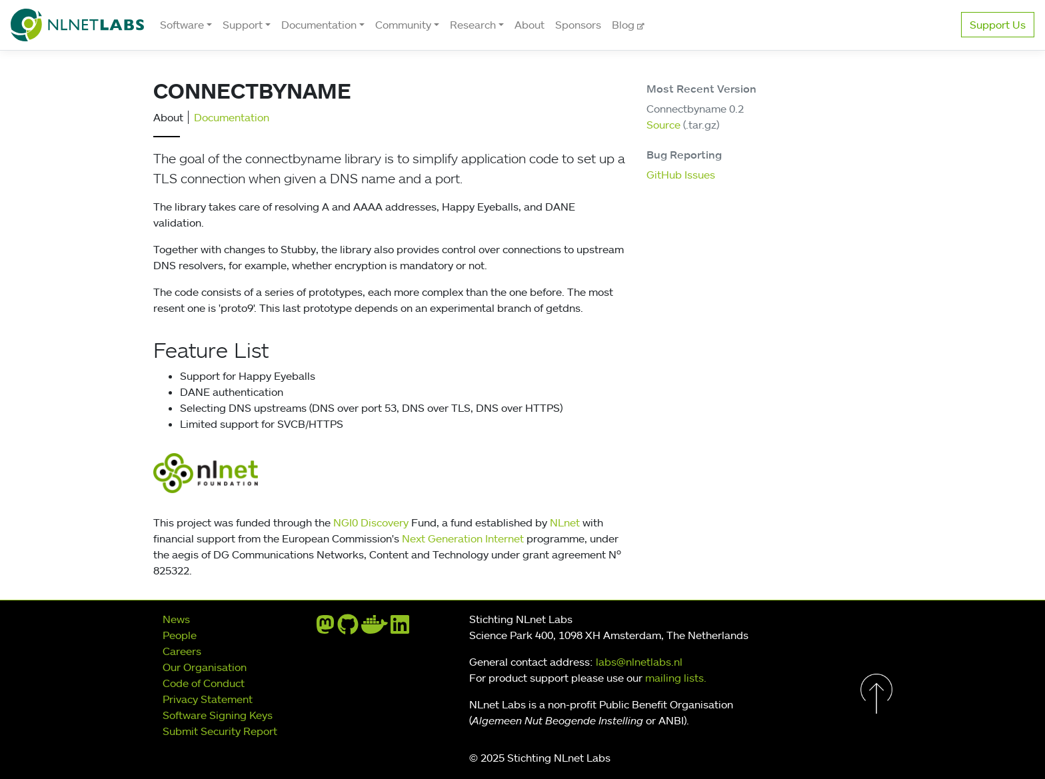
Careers (182, 651)
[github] (348, 628)
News (176, 619)
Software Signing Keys (218, 715)
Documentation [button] (319, 24)
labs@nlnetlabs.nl (639, 661)
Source (663, 124)
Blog (624, 24)
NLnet (565, 522)
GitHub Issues (680, 174)
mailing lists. (675, 677)
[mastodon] (325, 628)
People (180, 635)
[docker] (374, 628)
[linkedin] (400, 628)
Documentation (231, 117)
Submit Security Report (220, 731)
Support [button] (243, 24)
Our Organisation (205, 667)
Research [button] (473, 24)
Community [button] (403, 24)
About (529, 24)
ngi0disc (366, 473)
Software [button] (182, 24)
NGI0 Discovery (371, 522)
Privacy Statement (208, 699)
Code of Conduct (204, 683)
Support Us (998, 24)
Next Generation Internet (463, 538)
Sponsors (578, 24)
